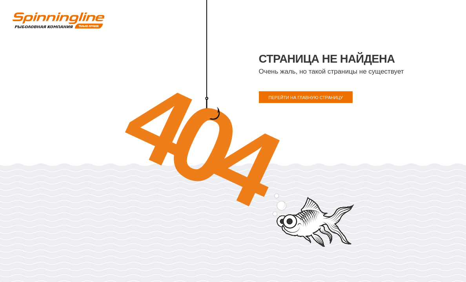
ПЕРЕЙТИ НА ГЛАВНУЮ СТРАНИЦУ (306, 97)
